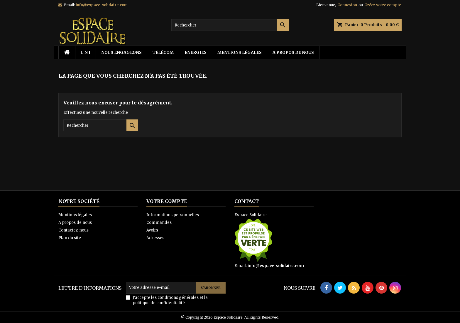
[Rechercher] (230, 25)
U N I (85, 52)
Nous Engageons (121, 52)
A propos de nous (293, 52)
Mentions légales (239, 52)
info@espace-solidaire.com (102, 5)
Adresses (155, 237)
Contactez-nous (73, 230)
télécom (163, 52)
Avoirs (152, 230)
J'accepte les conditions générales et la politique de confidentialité (170, 300)
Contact (246, 201)
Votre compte (166, 201)
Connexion (347, 5)
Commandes (159, 222)
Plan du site (69, 237)
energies (196, 52)
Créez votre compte (382, 5)
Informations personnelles (172, 214)
